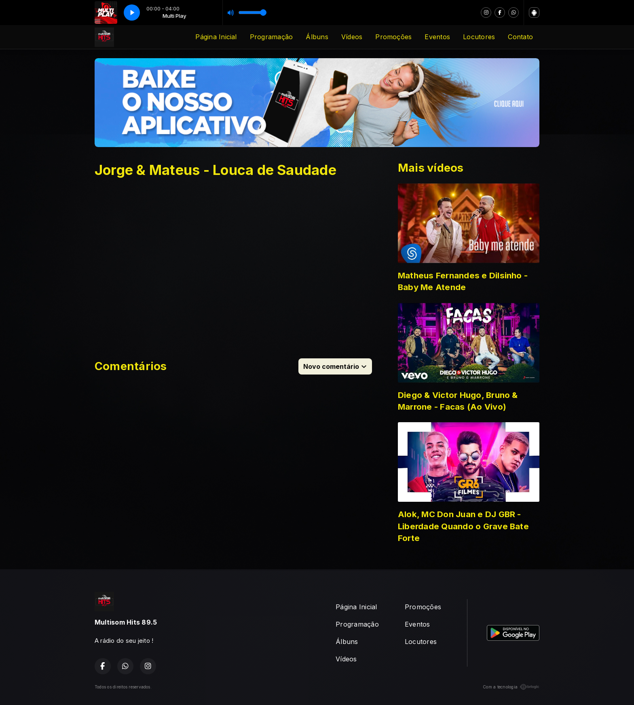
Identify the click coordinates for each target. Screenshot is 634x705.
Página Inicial (216, 37)
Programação (271, 37)
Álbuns (317, 37)
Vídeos (351, 37)
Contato (520, 37)
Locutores (479, 37)
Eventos (437, 37)
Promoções (393, 37)
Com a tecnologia (511, 687)
